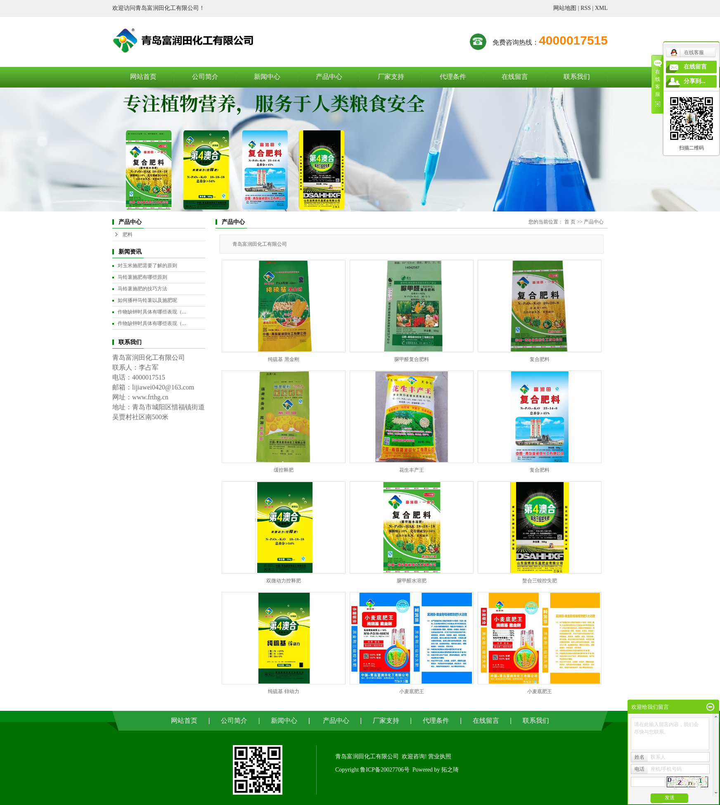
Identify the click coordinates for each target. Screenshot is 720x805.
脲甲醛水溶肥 (411, 581)
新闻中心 (267, 76)
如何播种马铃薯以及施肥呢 (147, 300)
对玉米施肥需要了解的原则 (147, 265)
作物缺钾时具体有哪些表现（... (152, 312)
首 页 (570, 222)
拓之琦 (450, 770)
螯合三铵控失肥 (539, 581)
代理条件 (453, 76)
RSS (585, 8)
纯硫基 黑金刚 (283, 359)
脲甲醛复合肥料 (411, 359)
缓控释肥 (284, 470)
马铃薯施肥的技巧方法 (142, 289)
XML (601, 8)
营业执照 (439, 756)
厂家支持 (391, 76)
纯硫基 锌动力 (283, 691)
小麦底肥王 (411, 691)
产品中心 (329, 76)
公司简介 (205, 76)
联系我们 (577, 76)
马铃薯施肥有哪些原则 (142, 277)
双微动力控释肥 (283, 581)
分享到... (695, 81)
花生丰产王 (411, 470)
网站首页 (143, 76)
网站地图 (564, 8)
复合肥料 (539, 359)
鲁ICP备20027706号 (385, 770)
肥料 (128, 234)
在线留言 (515, 76)
